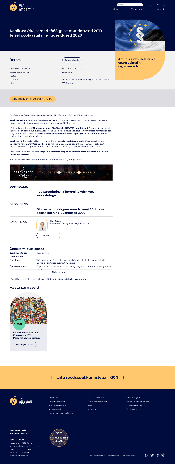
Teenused (137, 9)
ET (151, 5)
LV (164, 5)
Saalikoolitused (55, 397)
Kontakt (161, 9)
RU (157, 5)
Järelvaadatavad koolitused (61, 413)
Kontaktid (92, 409)
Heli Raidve (55, 221)
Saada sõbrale (72, 60)
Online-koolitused (57, 401)
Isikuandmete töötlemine (137, 401)
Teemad (48, 235)
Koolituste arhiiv (133, 409)
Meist (116, 9)
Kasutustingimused (135, 397)
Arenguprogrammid (58, 405)
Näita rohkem (61, 272)
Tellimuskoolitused (96, 397)
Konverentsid (55, 409)
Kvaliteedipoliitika (134, 405)
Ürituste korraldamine (97, 401)
